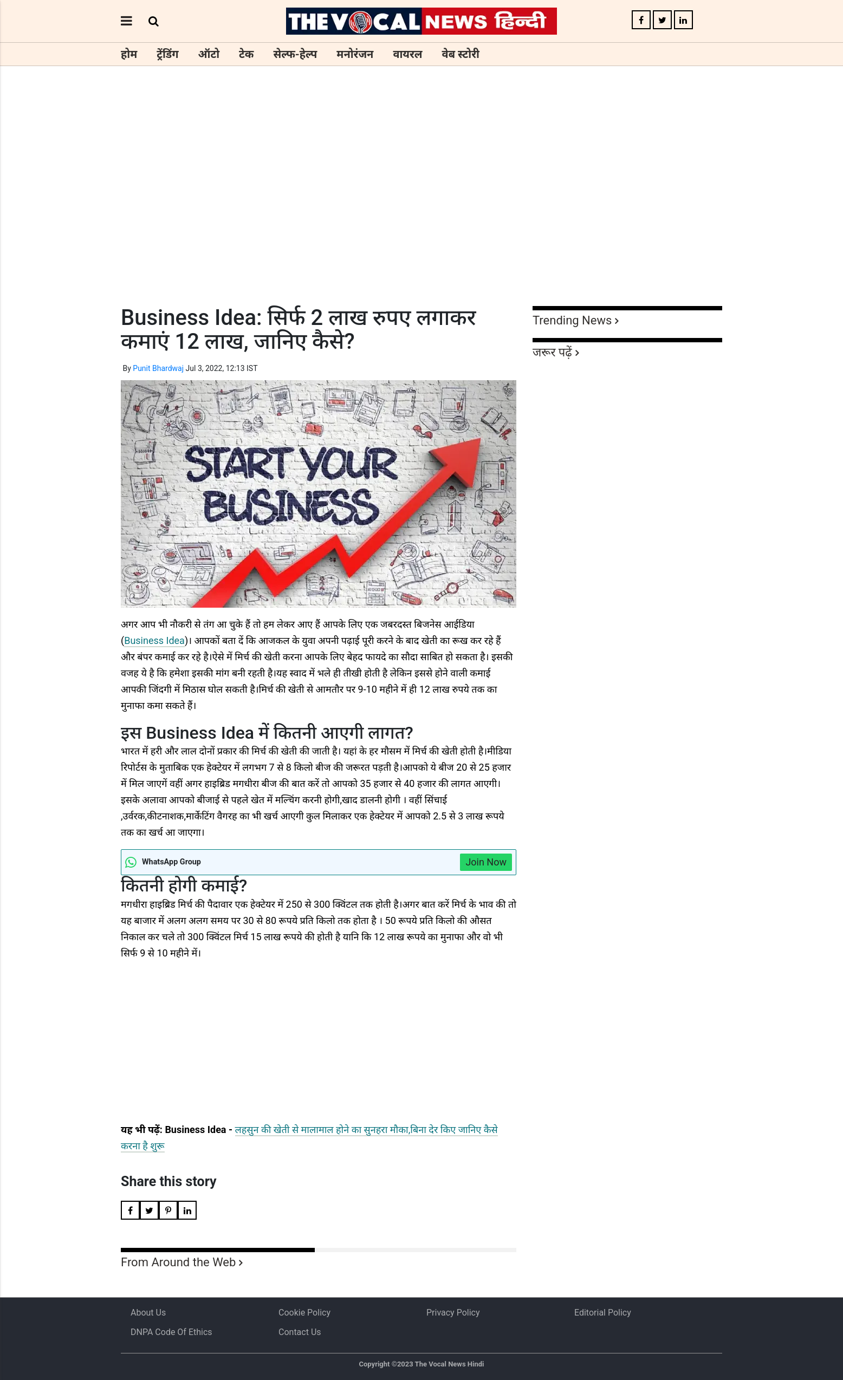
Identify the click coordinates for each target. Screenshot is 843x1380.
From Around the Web (178, 1262)
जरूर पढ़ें (552, 352)
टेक (246, 54)
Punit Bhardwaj (158, 368)
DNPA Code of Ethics (171, 1332)
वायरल (407, 54)
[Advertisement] (421, 206)
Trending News (572, 320)
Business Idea (154, 640)
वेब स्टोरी (460, 54)
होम (129, 54)
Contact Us (299, 1332)
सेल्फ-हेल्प (295, 54)
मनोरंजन (354, 54)
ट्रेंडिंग (167, 54)
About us (148, 1312)
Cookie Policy (304, 1312)
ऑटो (209, 54)
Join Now (486, 862)
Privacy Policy (453, 1312)
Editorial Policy (602, 1312)
